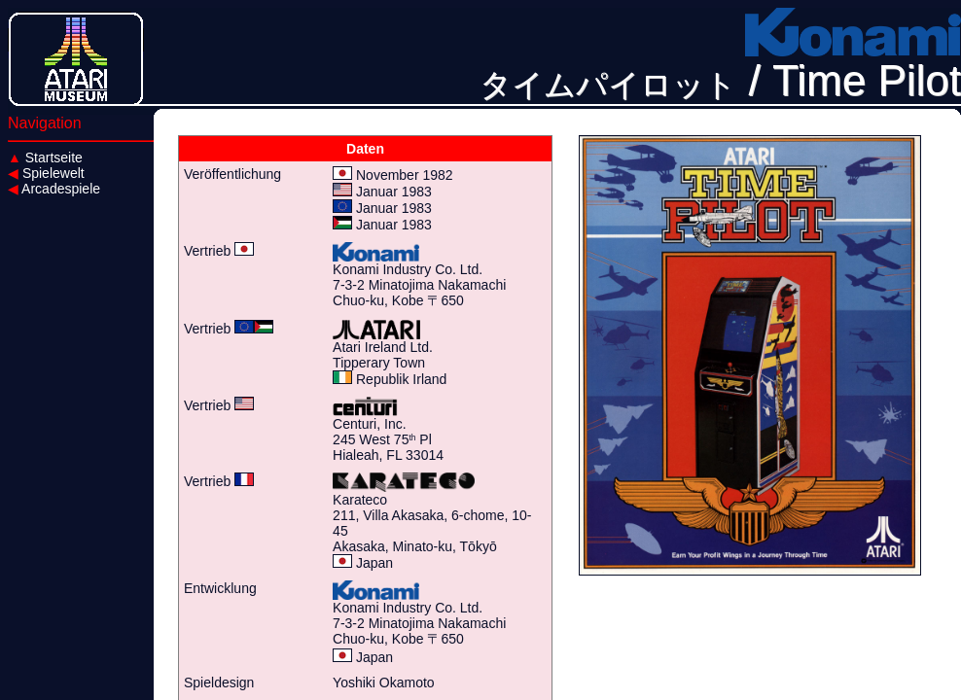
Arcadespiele (54, 188)
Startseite (45, 157)
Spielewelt (46, 173)
